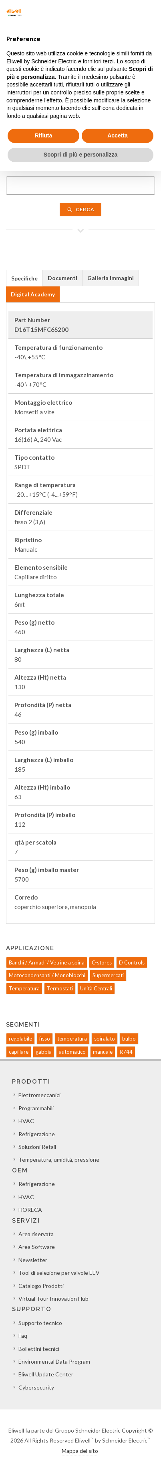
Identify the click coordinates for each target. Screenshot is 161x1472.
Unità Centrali (96, 988)
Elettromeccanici (39, 1095)
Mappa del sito (80, 1450)
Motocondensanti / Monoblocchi (47, 975)
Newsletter (32, 1259)
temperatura (72, 1038)
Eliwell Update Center (45, 1374)
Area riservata (36, 1234)
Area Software (36, 1246)
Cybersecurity (36, 1387)
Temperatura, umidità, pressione (58, 1159)
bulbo (129, 1038)
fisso (44, 1038)
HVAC (26, 1120)
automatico (72, 1052)
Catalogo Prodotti (41, 1285)
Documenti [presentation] (62, 277)
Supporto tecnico (40, 1322)
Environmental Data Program (54, 1361)
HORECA (30, 1209)
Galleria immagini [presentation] (110, 277)
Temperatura (24, 988)
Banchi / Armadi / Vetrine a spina (47, 962)
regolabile (20, 1038)
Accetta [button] (117, 135)
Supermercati (108, 975)
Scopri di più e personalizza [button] (80, 154)
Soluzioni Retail (37, 1146)
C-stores (102, 962)
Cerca (80, 209)
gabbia (44, 1052)
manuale (103, 1052)
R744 (126, 1052)
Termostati (60, 988)
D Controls (132, 962)
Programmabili (36, 1108)
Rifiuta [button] (43, 135)
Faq (22, 1335)
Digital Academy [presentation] (33, 294)
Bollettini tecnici (38, 1348)
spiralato (104, 1038)
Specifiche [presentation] (24, 278)
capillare (18, 1052)
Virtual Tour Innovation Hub (53, 1298)
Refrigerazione (36, 1134)
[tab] (24, 278)
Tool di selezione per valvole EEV (59, 1272)
